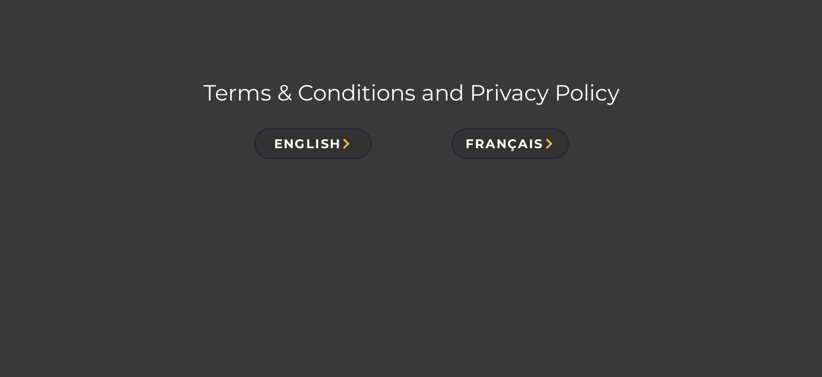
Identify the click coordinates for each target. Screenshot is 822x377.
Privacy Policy (545, 92)
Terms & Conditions (309, 92)
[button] (313, 143)
